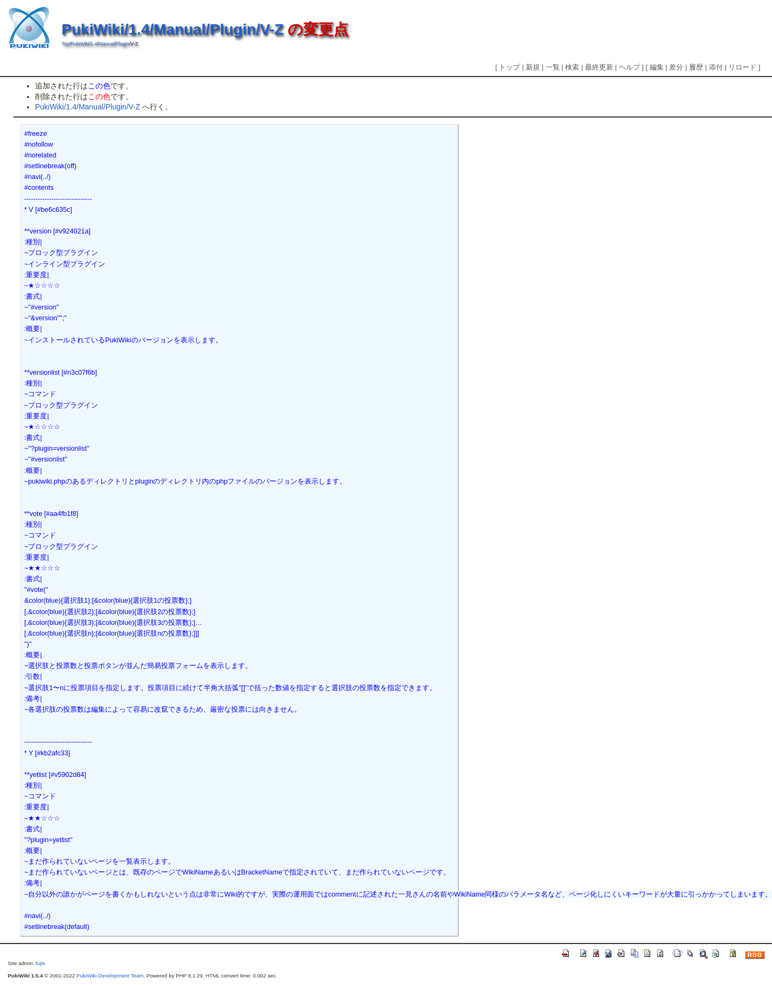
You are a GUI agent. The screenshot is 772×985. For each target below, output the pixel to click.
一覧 (553, 67)
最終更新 (599, 67)
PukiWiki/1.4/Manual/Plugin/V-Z (172, 29)
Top (65, 43)
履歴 (696, 67)
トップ (509, 67)
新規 (533, 67)
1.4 (94, 43)
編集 (657, 67)
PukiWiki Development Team (110, 976)
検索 (572, 67)
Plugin (122, 43)
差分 (676, 67)
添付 (716, 67)
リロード (742, 67)
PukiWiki (80, 43)
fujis (40, 963)
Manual (106, 43)
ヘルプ (629, 67)
